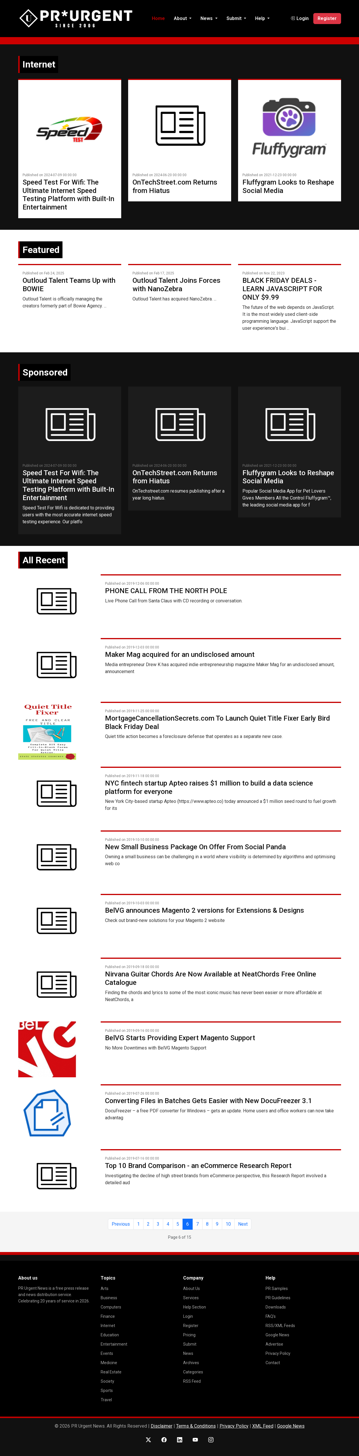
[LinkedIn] (179, 1440)
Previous (121, 1224)
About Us (191, 1288)
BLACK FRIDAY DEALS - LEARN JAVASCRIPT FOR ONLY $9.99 (282, 288)
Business (109, 1297)
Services (191, 1297)
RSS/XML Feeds (280, 1325)
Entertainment (114, 1344)
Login (188, 1316)
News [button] (207, 18)
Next (243, 1224)
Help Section (194, 1307)
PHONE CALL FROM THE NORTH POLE (166, 591)
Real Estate (111, 1372)
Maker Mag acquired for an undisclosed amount (180, 654)
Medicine (109, 1362)
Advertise (274, 1344)
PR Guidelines (278, 1297)
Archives (191, 1362)
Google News (277, 1335)
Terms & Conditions (196, 1426)
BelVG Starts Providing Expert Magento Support (180, 1038)
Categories (193, 1372)
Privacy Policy (278, 1353)
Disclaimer (161, 1426)
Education (110, 1335)
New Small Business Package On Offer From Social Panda (195, 847)
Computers (111, 1307)
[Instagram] (211, 1440)
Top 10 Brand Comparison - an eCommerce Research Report (198, 1166)
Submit (189, 1344)
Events (107, 1353)
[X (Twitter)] (148, 1440)
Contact (273, 1362)
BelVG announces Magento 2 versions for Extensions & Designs (204, 910)
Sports (107, 1390)
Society (107, 1381)
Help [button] (260, 18)
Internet (108, 1325)
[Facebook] (164, 1440)
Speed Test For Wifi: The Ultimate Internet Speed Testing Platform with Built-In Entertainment (68, 194)
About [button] (181, 18)
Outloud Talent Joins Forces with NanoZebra (176, 284)
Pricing (189, 1335)
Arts (104, 1288)
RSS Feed (192, 1381)
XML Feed (262, 1426)
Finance (108, 1316)
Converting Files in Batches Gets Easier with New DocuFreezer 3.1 (208, 1101)
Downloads (276, 1307)
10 (228, 1224)
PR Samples (277, 1288)
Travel (106, 1399)
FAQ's (271, 1316)
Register (327, 18)
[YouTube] (195, 1440)
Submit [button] (235, 18)
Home (158, 18)
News (188, 1353)
